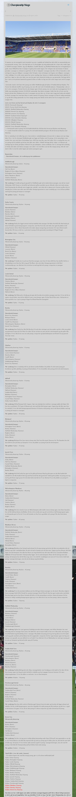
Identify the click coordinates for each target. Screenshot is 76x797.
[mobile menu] (68, 5)
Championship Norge (21, 15)
